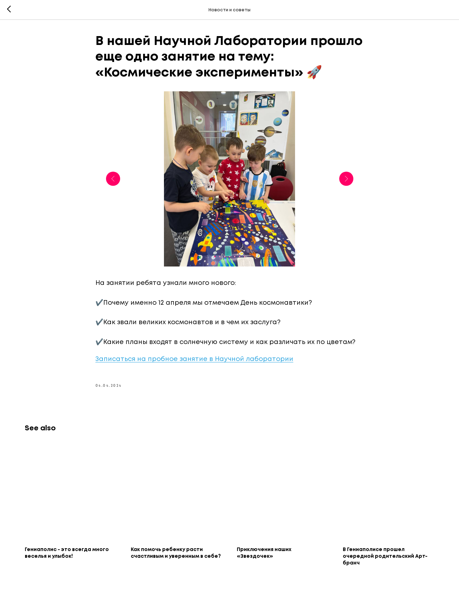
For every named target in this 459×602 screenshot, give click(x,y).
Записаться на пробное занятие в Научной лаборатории (194, 359)
